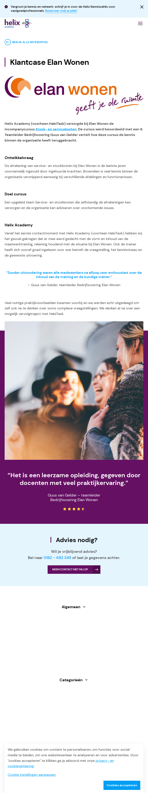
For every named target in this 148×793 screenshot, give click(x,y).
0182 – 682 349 (57, 557)
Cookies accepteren (122, 785)
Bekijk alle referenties (30, 42)
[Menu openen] (140, 23)
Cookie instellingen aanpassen (32, 774)
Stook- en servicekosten (56, 129)
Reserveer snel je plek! (61, 11)
